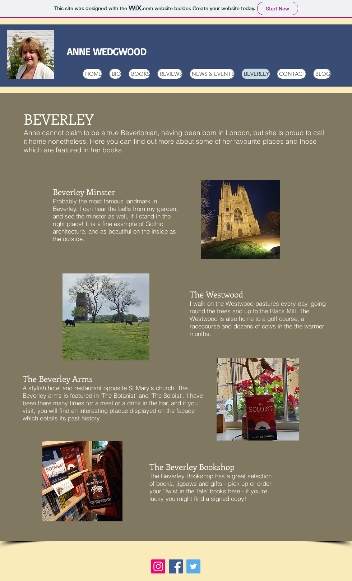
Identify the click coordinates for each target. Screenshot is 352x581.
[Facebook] (176, 566)
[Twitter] (193, 566)
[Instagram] (158, 566)
